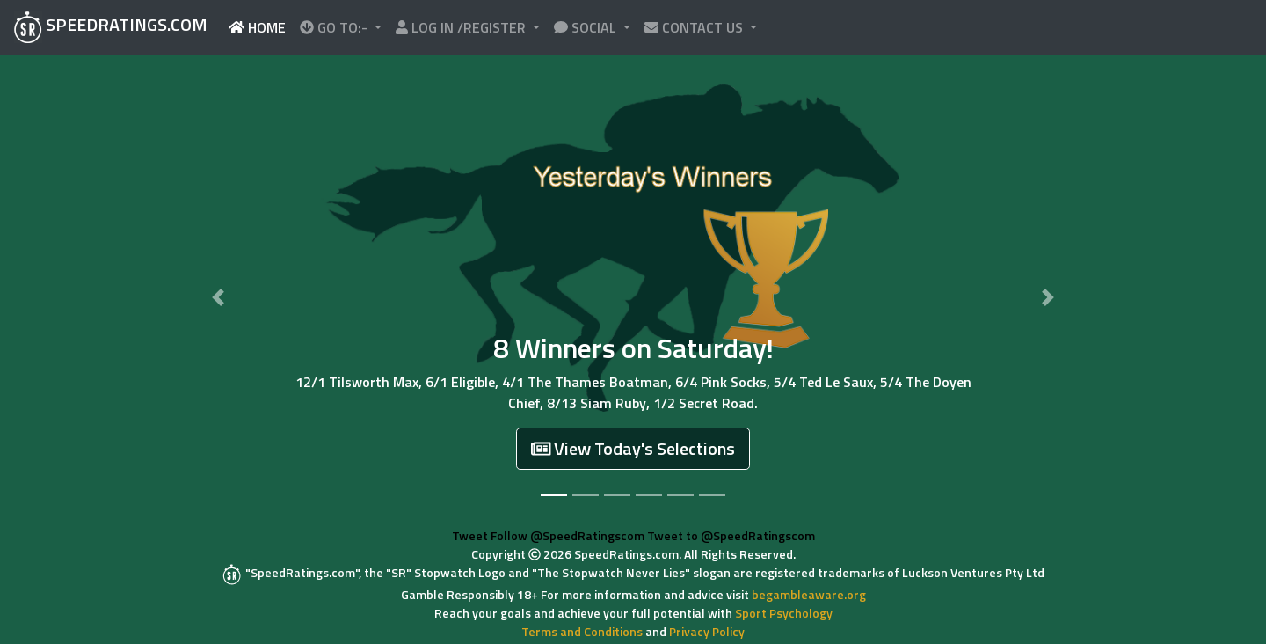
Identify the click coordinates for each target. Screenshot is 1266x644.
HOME (261, 27)
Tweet (470, 535)
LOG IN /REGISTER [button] (462, 27)
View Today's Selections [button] (633, 448)
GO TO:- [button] (335, 27)
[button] (218, 297)
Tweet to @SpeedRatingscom (731, 535)
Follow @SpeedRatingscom (567, 535)
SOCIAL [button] (587, 27)
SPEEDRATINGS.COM (110, 27)
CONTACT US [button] (695, 27)
